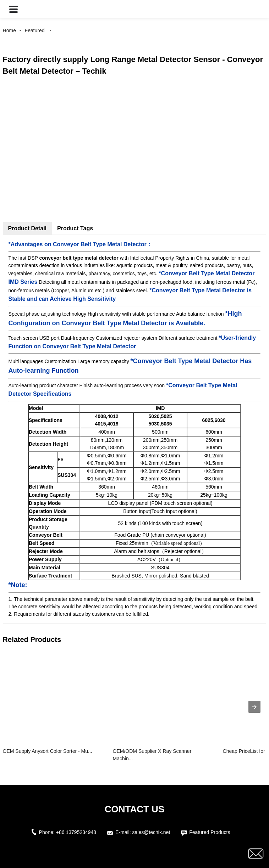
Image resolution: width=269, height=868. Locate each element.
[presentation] (254, 707)
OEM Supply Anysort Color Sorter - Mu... (47, 751)
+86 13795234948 (76, 832)
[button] (13, 9)
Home (9, 30)
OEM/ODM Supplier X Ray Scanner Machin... (152, 754)
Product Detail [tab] (27, 228)
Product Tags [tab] (75, 228)
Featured (35, 30)
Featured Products (209, 832)
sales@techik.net (151, 832)
